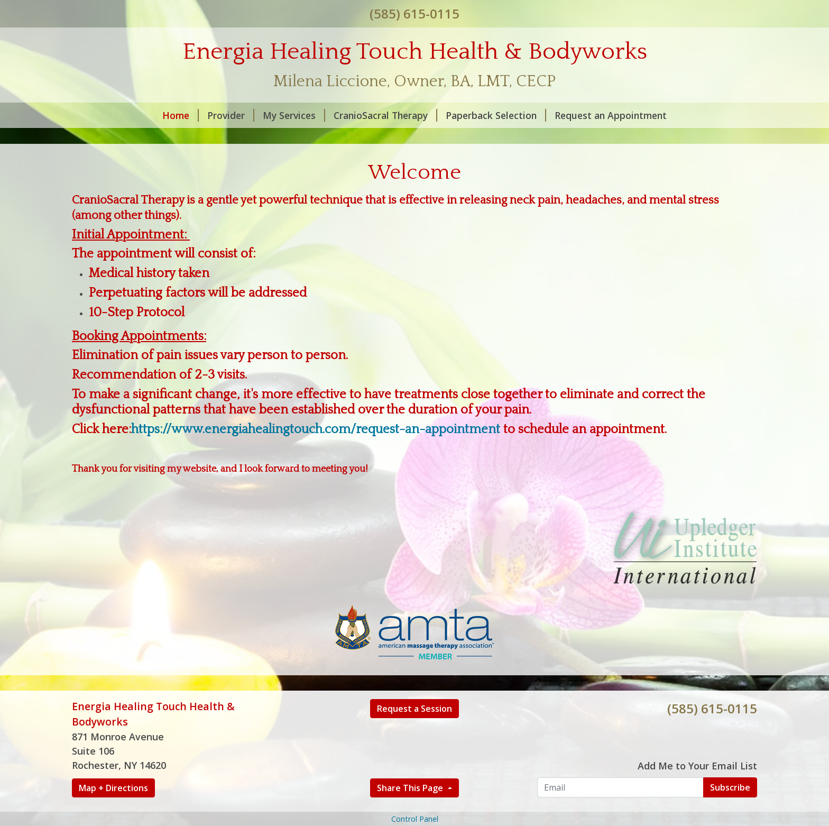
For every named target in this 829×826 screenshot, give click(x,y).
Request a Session (414, 708)
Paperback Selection (496, 115)
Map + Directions (113, 788)
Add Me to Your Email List (697, 765)
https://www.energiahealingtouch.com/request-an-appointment (315, 429)
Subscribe (730, 787)
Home (180, 115)
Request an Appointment (611, 115)
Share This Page (411, 788)
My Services (294, 115)
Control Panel (414, 819)
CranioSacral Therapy (385, 115)
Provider (230, 115)
